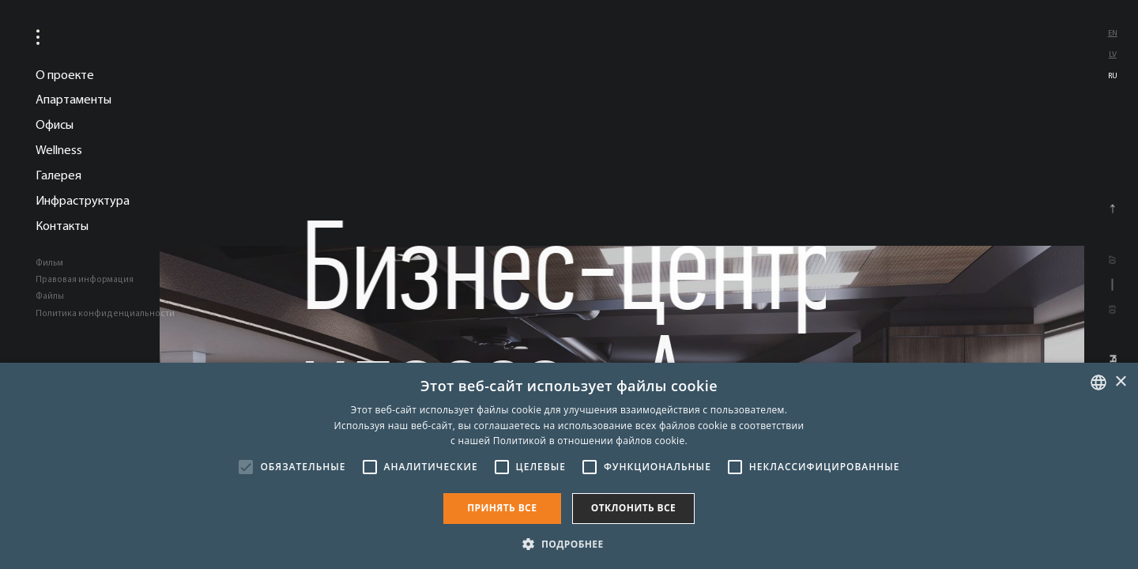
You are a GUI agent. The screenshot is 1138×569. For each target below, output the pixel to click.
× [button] (1120, 382)
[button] (568, 543)
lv (1113, 54)
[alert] (569, 466)
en (1112, 33)
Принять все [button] (502, 507)
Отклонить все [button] (633, 507)
